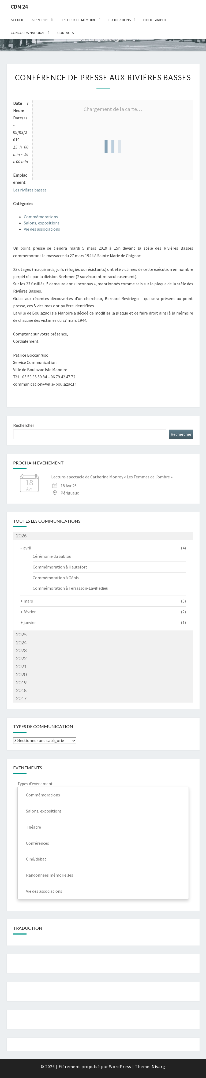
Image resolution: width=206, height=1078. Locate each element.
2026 (21, 535)
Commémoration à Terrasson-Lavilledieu (70, 588)
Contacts (65, 32)
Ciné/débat (36, 859)
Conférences (37, 843)
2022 (21, 658)
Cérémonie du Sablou (52, 556)
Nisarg (158, 1066)
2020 (21, 674)
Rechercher (23, 425)
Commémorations (41, 216)
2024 (21, 642)
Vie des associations (42, 229)
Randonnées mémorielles (49, 875)
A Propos (40, 19)
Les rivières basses (30, 190)
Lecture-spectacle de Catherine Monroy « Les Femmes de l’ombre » (112, 476)
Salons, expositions (41, 223)
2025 (21, 634)
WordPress (120, 1066)
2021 (21, 666)
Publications (119, 19)
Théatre (33, 827)
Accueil (17, 19)
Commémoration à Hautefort (60, 567)
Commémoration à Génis (56, 577)
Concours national (28, 32)
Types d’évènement (35, 783)
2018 (21, 690)
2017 (21, 698)
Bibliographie (155, 19)
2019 (21, 682)
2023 (21, 650)
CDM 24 (19, 6)
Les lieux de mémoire (78, 19)
